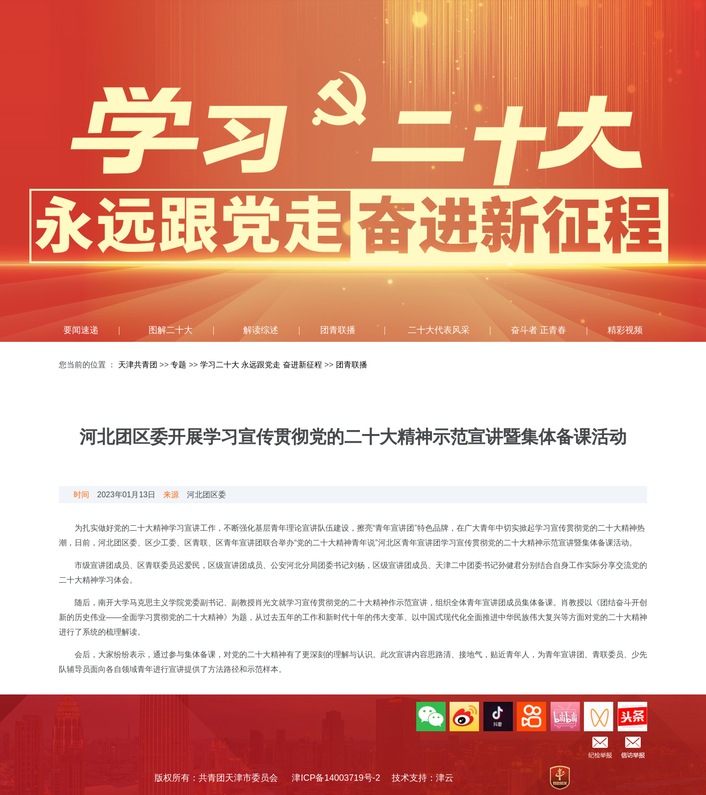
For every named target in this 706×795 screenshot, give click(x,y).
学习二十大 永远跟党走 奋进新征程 (262, 364)
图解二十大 (171, 330)
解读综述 (260, 330)
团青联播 (337, 330)
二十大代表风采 (439, 330)
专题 (178, 364)
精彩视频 (625, 330)
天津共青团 (137, 364)
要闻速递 (81, 330)
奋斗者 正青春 (538, 330)
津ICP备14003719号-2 (340, 778)
